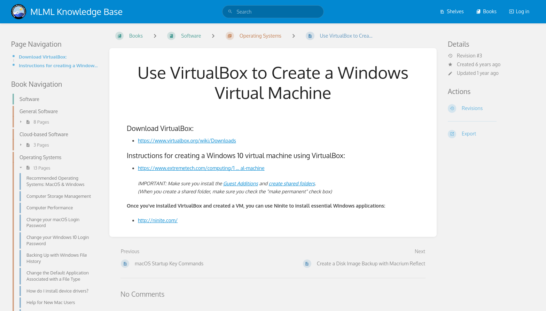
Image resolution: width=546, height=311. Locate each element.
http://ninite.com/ (158, 220)
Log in (519, 11)
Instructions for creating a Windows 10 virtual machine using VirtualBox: (58, 65)
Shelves (452, 11)
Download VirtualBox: (43, 57)
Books (486, 11)
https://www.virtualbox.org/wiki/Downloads (187, 140)
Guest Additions (240, 183)
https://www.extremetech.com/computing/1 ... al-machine (201, 168)
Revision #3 (465, 56)
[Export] (491, 134)
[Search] (230, 12)
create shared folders (292, 183)
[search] (272, 11)
